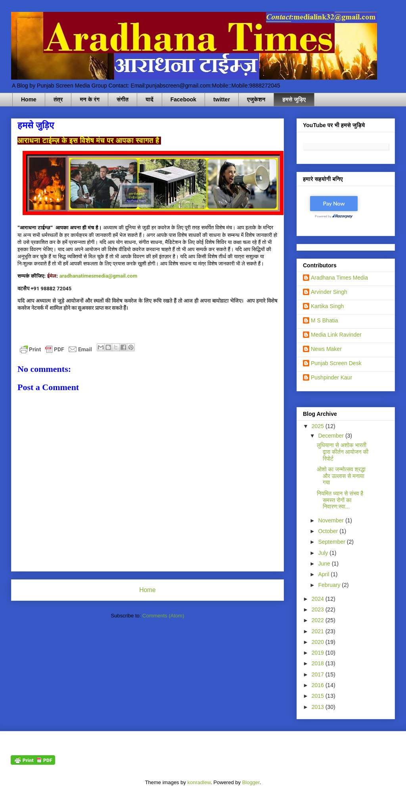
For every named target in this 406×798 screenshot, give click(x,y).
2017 (319, 674)
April (324, 574)
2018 (319, 663)
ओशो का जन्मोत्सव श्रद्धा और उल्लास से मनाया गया (341, 476)
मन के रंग (90, 99)
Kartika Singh (327, 306)
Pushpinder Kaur (331, 377)
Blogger (251, 782)
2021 (319, 631)
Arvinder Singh (329, 292)
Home (28, 99)
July (323, 553)
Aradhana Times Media (339, 277)
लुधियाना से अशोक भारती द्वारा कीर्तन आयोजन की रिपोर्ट (342, 452)
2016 (319, 685)
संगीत (122, 99)
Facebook (183, 99)
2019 (319, 652)
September (332, 542)
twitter (221, 99)
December (331, 435)
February (330, 585)
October (328, 531)
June (324, 563)
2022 (319, 620)
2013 (319, 707)
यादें (149, 99)
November (331, 520)
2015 (319, 696)
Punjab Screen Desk (336, 363)
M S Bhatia (324, 320)
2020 (319, 642)
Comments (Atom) (163, 616)
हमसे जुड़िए (294, 99)
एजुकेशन (256, 99)
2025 (319, 426)
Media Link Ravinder (336, 334)
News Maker (326, 349)
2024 (319, 599)
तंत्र (58, 99)
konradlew (199, 782)
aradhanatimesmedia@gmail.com (98, 276)
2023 (319, 609)
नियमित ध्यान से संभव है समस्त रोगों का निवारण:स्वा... (340, 500)
